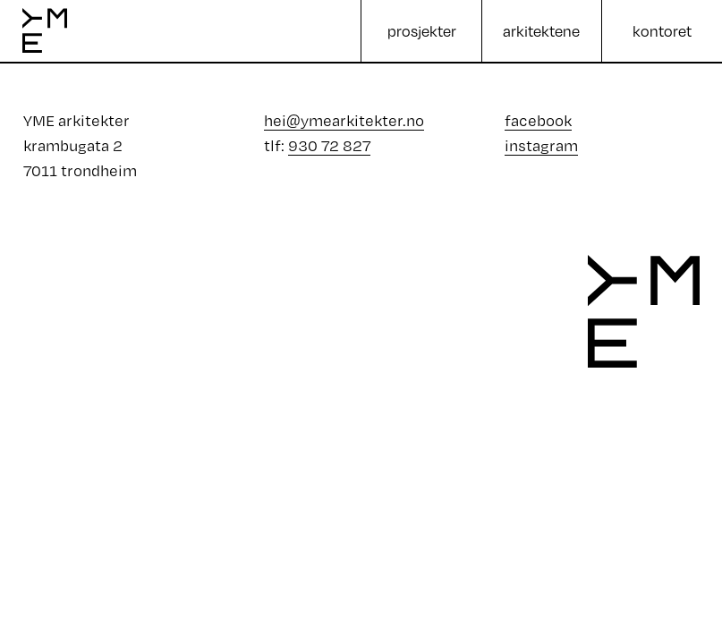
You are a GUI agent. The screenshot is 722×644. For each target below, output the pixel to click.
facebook (538, 120)
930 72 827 (329, 145)
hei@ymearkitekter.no (344, 120)
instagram (541, 145)
